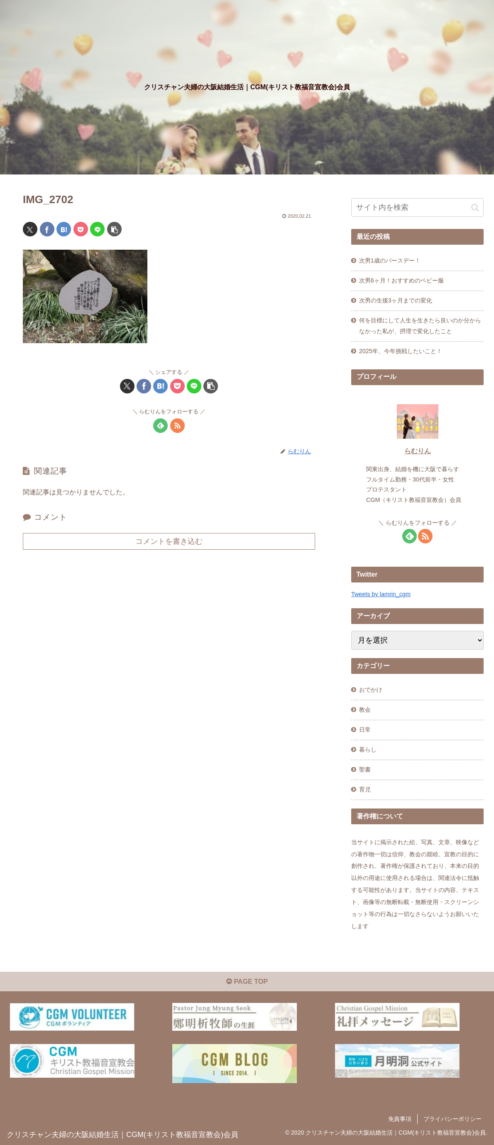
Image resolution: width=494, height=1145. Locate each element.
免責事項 (399, 1119)
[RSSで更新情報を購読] (177, 425)
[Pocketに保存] (80, 229)
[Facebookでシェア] (47, 229)
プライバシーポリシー (452, 1119)
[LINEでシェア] (97, 229)
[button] (114, 229)
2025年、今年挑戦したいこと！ (400, 351)
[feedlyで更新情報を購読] (160, 425)
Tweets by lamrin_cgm (381, 594)
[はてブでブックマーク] (63, 229)
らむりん (417, 451)
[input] (417, 207)
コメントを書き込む (169, 541)
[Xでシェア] (30, 229)
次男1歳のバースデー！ (390, 260)
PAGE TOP (247, 981)
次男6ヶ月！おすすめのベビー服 (401, 280)
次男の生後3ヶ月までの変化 (395, 300)
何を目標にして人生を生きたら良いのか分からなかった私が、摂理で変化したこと (420, 325)
